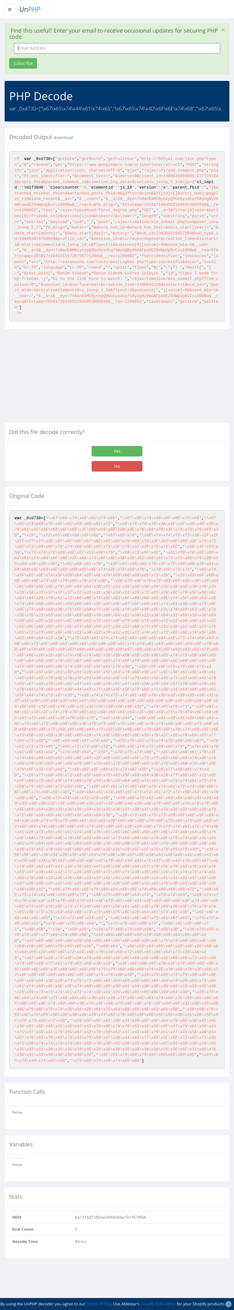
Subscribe (23, 63)
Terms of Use (98, 1304)
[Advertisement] (56, 378)
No (117, 466)
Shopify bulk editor (158, 1304)
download (63, 137)
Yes (116, 451)
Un (30, 9)
